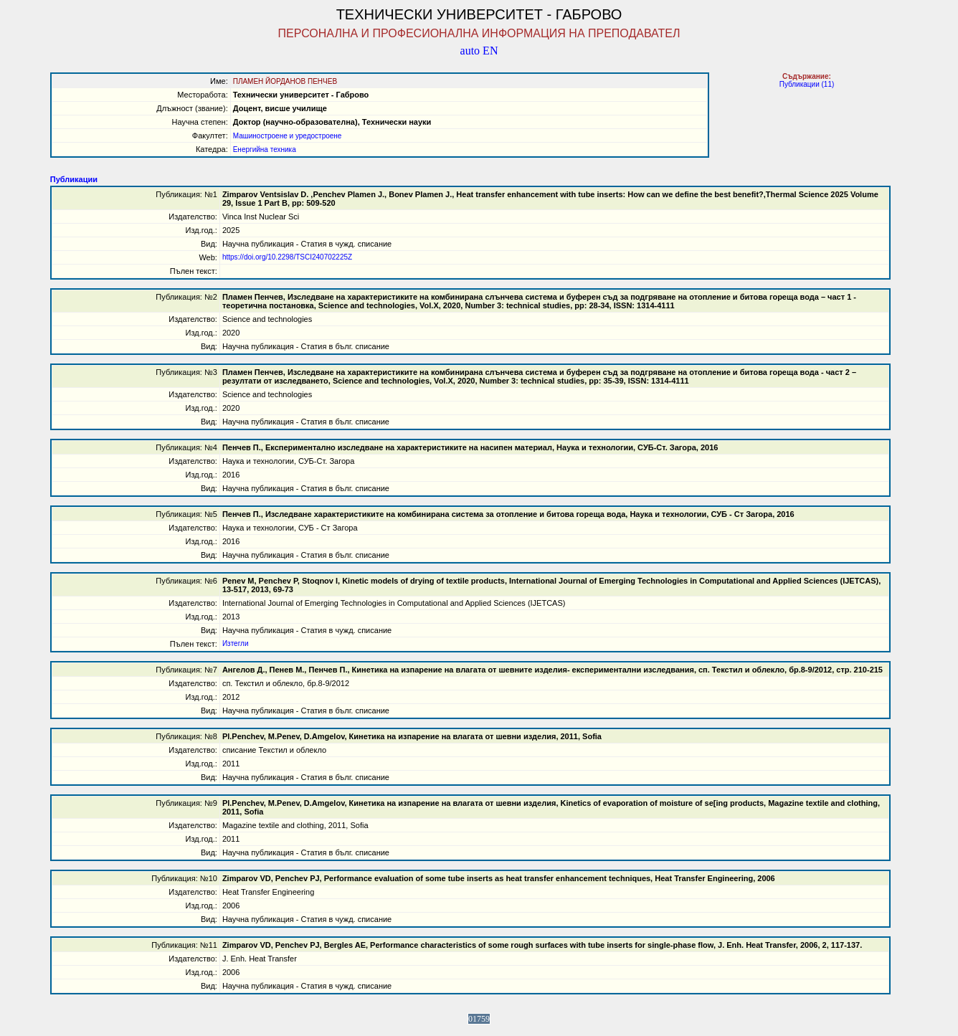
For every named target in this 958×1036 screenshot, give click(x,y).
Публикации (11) (807, 84)
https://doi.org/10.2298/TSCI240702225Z (287, 257)
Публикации (74, 179)
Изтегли (235, 643)
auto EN (479, 50)
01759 (479, 1019)
